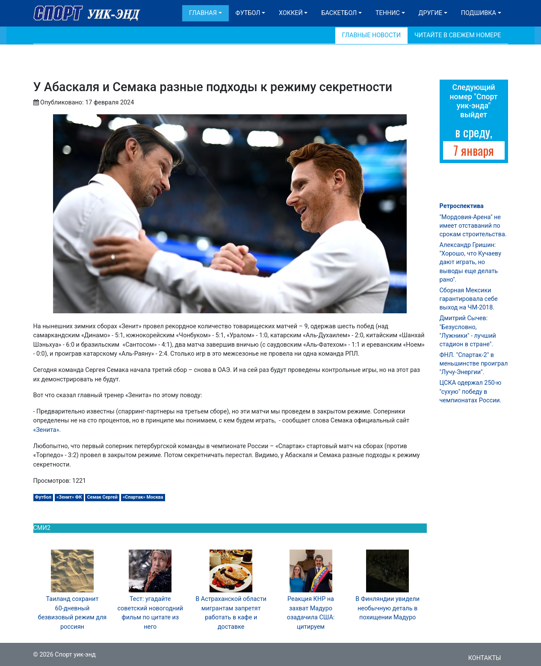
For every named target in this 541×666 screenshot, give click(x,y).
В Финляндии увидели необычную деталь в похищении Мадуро (387, 608)
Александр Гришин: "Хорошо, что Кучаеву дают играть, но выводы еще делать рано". (470, 262)
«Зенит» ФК (69, 497)
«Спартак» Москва (143, 497)
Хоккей (291, 13)
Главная (203, 13)
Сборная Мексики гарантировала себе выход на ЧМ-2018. (469, 299)
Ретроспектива (462, 206)
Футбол (248, 13)
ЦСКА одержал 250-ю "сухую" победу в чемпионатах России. (471, 391)
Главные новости (371, 35)
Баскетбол (339, 13)
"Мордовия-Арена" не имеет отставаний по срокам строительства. (473, 226)
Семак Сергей (102, 497)
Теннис (387, 13)
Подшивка (478, 13)
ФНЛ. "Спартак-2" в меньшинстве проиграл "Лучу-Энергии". (474, 363)
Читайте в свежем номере (457, 35)
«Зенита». (47, 430)
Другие (430, 13)
